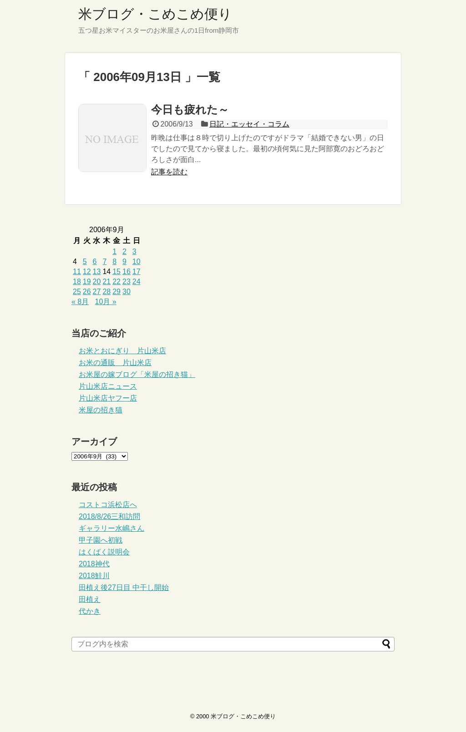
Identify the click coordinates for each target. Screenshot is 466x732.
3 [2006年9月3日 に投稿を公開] (134, 251)
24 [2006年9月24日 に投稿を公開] (136, 281)
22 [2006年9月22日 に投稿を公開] (116, 281)
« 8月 (80, 301)
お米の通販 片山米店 (115, 362)
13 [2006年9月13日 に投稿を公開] (97, 271)
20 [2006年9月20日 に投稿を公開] (97, 281)
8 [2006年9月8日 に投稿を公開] (114, 261)
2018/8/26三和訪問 (109, 516)
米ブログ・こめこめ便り (155, 13)
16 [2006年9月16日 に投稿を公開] (126, 271)
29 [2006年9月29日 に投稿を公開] (116, 291)
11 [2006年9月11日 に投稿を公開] (77, 271)
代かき (90, 611)
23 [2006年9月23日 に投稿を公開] (126, 281)
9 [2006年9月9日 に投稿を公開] (124, 261)
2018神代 (94, 564)
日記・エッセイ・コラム (249, 124)
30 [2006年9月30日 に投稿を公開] (126, 291)
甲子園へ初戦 (100, 540)
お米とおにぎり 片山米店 (122, 351)
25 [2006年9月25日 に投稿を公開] (77, 291)
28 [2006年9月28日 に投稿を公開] (106, 291)
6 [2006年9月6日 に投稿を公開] (95, 261)
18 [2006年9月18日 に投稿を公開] (77, 281)
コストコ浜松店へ (108, 504)
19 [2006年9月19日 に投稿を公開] (87, 281)
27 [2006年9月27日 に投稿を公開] (97, 291)
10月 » (105, 301)
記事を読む (169, 172)
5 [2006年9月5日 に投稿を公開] (85, 261)
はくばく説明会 (104, 552)
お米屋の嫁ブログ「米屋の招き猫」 (137, 374)
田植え (90, 599)
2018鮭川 (94, 576)
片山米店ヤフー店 (108, 398)
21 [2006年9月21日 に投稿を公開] (106, 281)
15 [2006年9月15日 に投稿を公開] (116, 271)
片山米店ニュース (108, 386)
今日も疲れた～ (190, 109)
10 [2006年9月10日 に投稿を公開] (136, 261)
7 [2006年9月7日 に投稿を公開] (104, 261)
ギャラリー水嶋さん (111, 528)
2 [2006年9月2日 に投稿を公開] (124, 251)
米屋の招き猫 (100, 410)
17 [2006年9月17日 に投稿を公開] (136, 271)
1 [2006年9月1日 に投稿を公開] (114, 251)
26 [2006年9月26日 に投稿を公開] (87, 291)
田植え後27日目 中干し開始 (124, 587)
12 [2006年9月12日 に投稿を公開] (87, 271)
